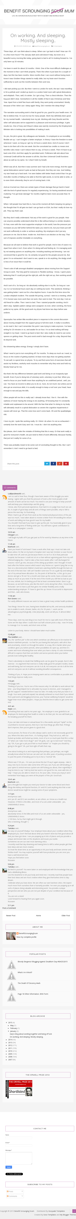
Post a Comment (9, 908)
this (24, 319)
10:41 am (11, 779)
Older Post (66, 915)
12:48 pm (11, 634)
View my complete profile (26, 937)
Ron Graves (12, 598)
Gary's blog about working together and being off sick (31, 1034)
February (14, 1028)
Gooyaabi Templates (56, 1211)
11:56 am (11, 596)
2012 (10, 1045)
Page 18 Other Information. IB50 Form (33, 994)
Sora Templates (50, 1215)
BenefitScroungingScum (28, 933)
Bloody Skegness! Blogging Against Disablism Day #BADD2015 (43, 961)
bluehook (11, 547)
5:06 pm (11, 864)
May (12, 1025)
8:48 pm (11, 808)
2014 (10, 1039)
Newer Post (10, 915)
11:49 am (11, 544)
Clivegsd (11, 535)
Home (38, 915)
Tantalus (11, 828)
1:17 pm (11, 794)
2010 (10, 1051)
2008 (10, 1057)
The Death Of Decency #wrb (29, 983)
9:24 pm (11, 825)
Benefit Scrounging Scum (24, 1211)
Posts (10, 1191)
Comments (12, 1196)
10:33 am (11, 532)
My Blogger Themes (68, 1215)
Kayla (10, 709)
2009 (10, 1054)
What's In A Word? (25, 972)
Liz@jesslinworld (14, 493)
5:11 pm (11, 905)
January (13, 1031)
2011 (10, 1048)
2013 (10, 1042)
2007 (10, 1059)
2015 (10, 1022)
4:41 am (11, 706)
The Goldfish (13, 637)
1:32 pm (11, 681)
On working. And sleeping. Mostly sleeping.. (26, 1037)
